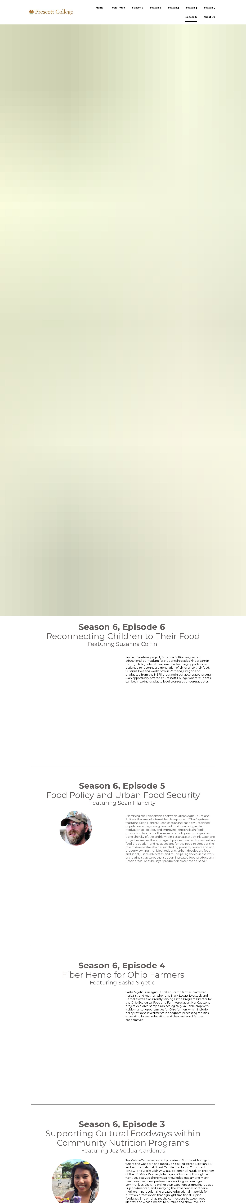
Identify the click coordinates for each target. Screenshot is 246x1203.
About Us (209, 21)
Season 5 (209, 11)
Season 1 (137, 11)
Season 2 (155, 11)
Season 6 (191, 21)
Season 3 (173, 11)
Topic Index (117, 11)
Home (100, 11)
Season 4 (191, 11)
